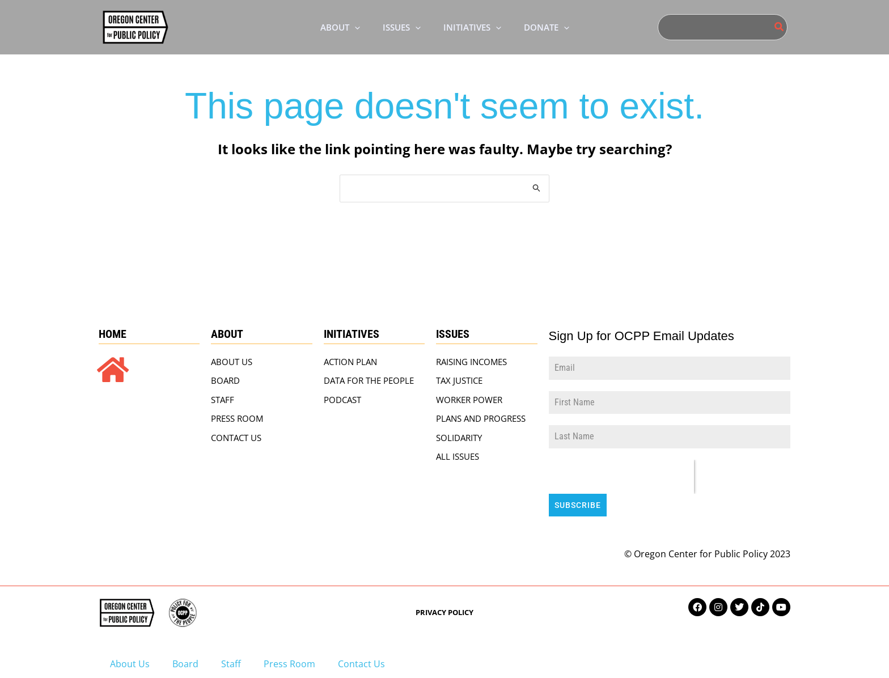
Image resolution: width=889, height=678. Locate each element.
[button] (332, 27)
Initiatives (351, 335)
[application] (346, 27)
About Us (130, 659)
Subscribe (577, 506)
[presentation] (621, 478)
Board (185, 659)
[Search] (779, 27)
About (227, 335)
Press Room (289, 659)
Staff (231, 659)
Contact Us (361, 659)
